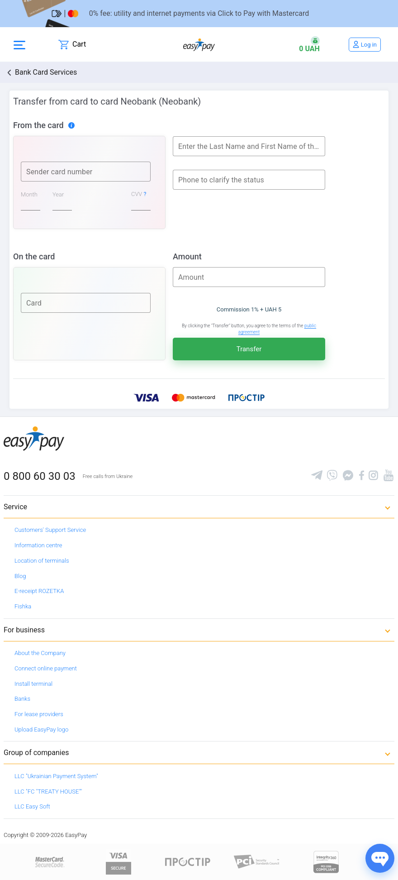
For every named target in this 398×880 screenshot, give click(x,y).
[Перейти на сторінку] (199, 13)
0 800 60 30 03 (40, 476)
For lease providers (38, 714)
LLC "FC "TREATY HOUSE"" (48, 791)
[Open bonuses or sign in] (309, 44)
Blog (20, 576)
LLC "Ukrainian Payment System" (56, 776)
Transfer (249, 349)
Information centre (38, 545)
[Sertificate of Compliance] (257, 861)
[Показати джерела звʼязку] (379, 858)
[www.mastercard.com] (49, 861)
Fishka (22, 606)
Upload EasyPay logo (41, 729)
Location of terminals (41, 560)
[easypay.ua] (199, 44)
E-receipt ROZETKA (39, 591)
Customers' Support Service (50, 529)
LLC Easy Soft (32, 806)
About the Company (40, 653)
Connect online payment (45, 668)
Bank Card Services (46, 72)
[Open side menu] (19, 44)
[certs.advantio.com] (326, 861)
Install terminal (33, 683)
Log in (369, 44)
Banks (22, 698)
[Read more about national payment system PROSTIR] (187, 861)
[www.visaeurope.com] (118, 861)
